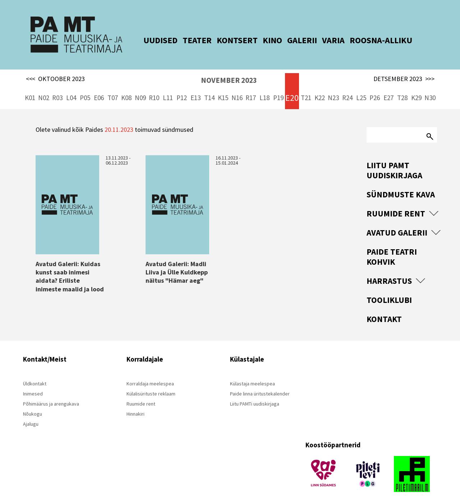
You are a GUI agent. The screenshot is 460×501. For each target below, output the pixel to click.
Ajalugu (30, 413)
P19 (278, 86)
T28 (402, 86)
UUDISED (150, 40)
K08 (126, 86)
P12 (181, 86)
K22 (319, 86)
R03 (57, 86)
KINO (262, 40)
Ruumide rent (396, 202)
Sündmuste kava (401, 183)
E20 (292, 86)
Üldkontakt (34, 372)
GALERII (292, 40)
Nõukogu (32, 402)
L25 (361, 86)
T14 (209, 86)
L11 (168, 86)
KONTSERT (227, 40)
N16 (237, 86)
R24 (347, 86)
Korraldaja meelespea (150, 372)
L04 (71, 86)
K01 (30, 86)
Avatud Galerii (397, 221)
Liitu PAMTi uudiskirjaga (254, 392)
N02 (43, 86)
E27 (388, 86)
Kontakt (384, 308)
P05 (85, 86)
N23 (333, 86)
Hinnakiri (135, 402)
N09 (140, 86)
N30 (430, 86)
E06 (99, 86)
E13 (195, 86)
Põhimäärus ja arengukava (51, 392)
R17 (250, 86)
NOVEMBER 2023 (229, 69)
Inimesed (33, 382)
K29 (416, 86)
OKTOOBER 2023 (55, 67)
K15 (223, 86)
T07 (112, 86)
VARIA (323, 40)
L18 (264, 86)
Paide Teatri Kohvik (392, 245)
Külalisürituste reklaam (150, 382)
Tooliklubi (389, 288)
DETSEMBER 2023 (403, 67)
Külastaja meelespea (252, 372)
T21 (306, 86)
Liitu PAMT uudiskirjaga (394, 159)
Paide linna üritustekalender (260, 382)
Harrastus (389, 269)
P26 (374, 86)
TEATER (187, 40)
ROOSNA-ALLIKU (371, 40)
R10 (154, 86)
